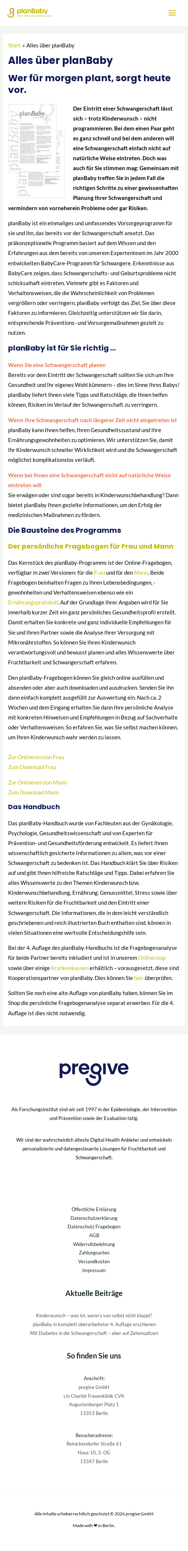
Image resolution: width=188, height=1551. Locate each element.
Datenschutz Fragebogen (94, 1226)
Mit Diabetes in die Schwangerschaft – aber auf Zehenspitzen (94, 1333)
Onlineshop (152, 958)
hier (139, 978)
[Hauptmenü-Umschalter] (172, 12)
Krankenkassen (69, 968)
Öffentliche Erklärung (94, 1209)
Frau (99, 573)
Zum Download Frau (32, 767)
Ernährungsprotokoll (33, 602)
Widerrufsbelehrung (94, 1244)
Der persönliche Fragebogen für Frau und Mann (90, 546)
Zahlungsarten (94, 1253)
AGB (94, 1235)
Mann (141, 573)
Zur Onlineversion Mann (37, 782)
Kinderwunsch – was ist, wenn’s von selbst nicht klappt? (94, 1315)
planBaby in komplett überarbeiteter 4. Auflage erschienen (94, 1324)
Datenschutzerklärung (94, 1218)
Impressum (94, 1270)
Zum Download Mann (33, 792)
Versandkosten (94, 1261)
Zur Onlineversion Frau (36, 757)
